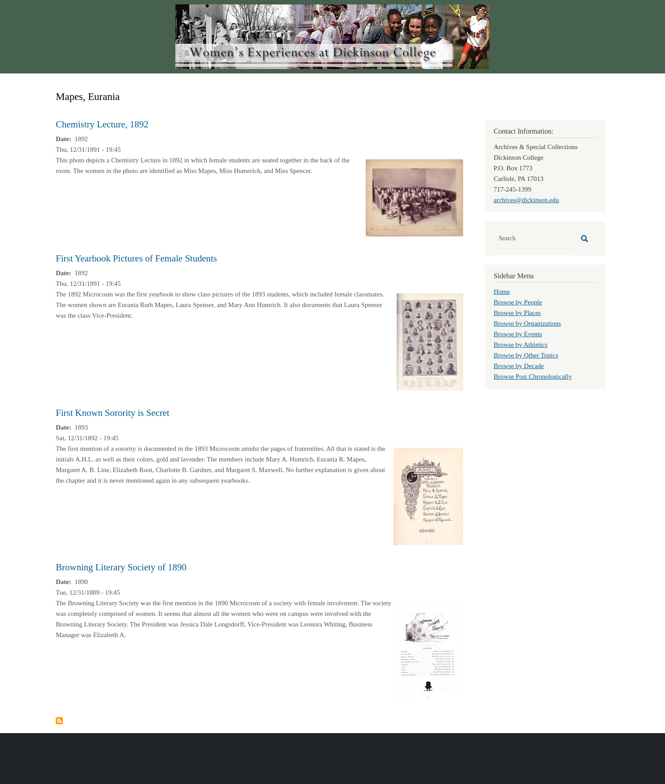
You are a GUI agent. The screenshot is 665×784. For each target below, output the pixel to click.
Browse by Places (517, 312)
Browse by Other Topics (526, 355)
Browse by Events (518, 334)
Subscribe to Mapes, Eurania (59, 720)
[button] (414, 196)
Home (502, 291)
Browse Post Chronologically (533, 376)
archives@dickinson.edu (526, 200)
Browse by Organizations (527, 323)
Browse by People (518, 302)
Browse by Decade (519, 365)
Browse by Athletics (521, 344)
